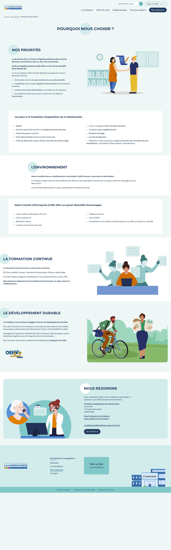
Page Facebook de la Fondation (97, 416)
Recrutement (15, 17)
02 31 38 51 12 (92, 432)
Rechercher (141, 4)
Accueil (6, 17)
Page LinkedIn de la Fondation (96, 419)
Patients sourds (165, 4)
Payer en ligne (153, 4)
